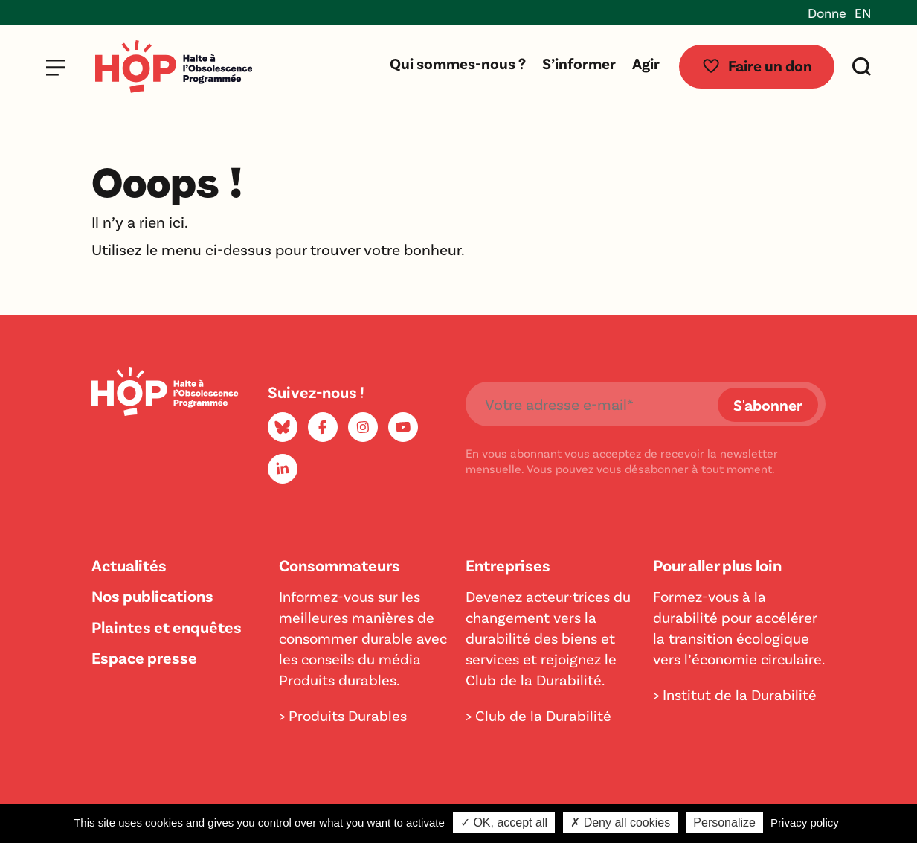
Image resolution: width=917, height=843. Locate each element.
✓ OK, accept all (503, 822)
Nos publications (152, 595)
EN (863, 12)
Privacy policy (804, 822)
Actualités (129, 564)
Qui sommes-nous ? (458, 63)
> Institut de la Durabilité (735, 694)
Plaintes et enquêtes (166, 626)
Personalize (724, 822)
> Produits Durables (343, 715)
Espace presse (144, 657)
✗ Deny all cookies (620, 822)
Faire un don (756, 65)
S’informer (579, 63)
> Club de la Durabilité (538, 715)
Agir (646, 63)
